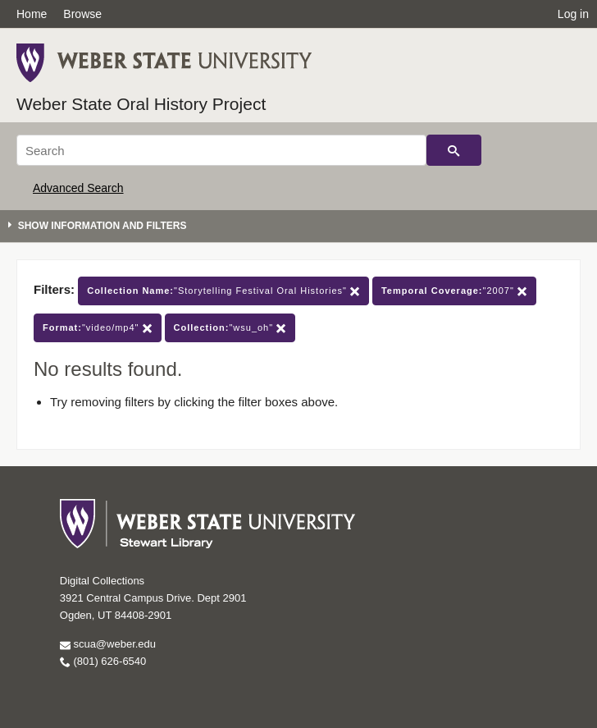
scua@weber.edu (108, 644)
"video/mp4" (98, 328)
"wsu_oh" (230, 328)
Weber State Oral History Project (141, 103)
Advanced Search (78, 188)
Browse (82, 14)
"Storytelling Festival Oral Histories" (223, 291)
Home (31, 14)
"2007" (454, 291)
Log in (573, 14)
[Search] (221, 150)
